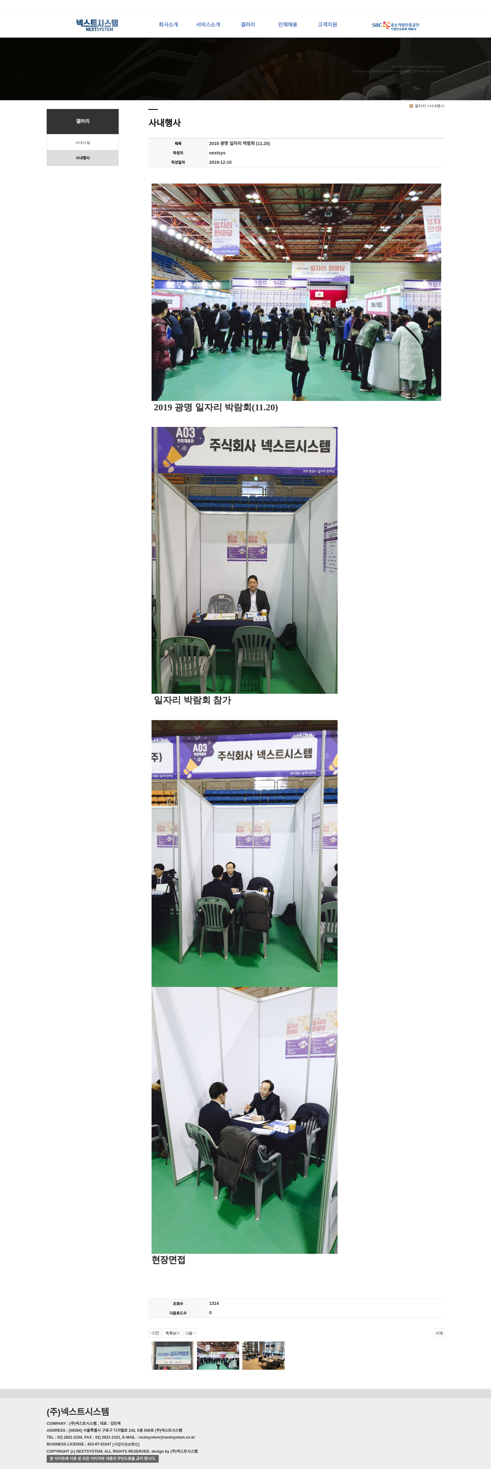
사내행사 (82, 158)
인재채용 (287, 25)
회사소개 (168, 25)
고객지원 (327, 25)
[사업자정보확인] (126, 1444)
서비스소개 (208, 25)
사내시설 (82, 142)
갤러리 (247, 25)
